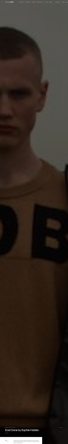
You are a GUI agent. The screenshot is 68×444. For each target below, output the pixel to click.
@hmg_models (29, 441)
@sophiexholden (25, 440)
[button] (2, 2)
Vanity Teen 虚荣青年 (9, 2)
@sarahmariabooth (19, 442)
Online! (10, 427)
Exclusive (7, 427)
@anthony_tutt (18, 441)
